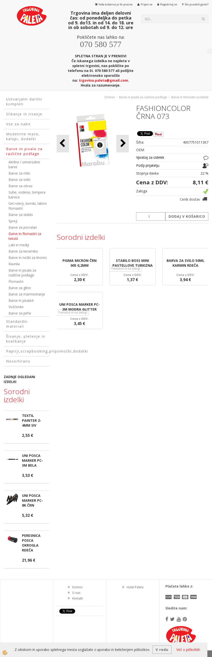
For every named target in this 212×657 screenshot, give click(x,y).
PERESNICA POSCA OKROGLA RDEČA (31, 542)
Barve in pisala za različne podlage (22, 272)
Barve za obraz (20, 186)
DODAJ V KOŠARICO (187, 216)
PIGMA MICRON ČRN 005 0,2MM (79, 263)
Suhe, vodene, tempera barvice (27, 194)
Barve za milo (19, 173)
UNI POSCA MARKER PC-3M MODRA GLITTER (79, 307)
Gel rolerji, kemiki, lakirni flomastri (28, 206)
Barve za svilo (19, 179)
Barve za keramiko (23, 251)
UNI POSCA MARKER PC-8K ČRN (32, 500)
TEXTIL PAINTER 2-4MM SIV (31, 420)
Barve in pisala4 (21, 300)
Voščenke (16, 306)
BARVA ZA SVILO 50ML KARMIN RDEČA (185, 263)
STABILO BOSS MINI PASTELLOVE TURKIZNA (132, 263)
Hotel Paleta (135, 587)
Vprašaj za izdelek (150, 157)
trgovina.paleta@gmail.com (103, 80)
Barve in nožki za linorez (28, 257)
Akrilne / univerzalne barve (24, 164)
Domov (110, 97)
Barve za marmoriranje (27, 294)
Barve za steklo (21, 214)
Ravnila (14, 264)
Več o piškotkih (188, 649)
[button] (122, 143)
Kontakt (77, 598)
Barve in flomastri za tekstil (25, 236)
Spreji (13, 221)
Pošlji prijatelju (147, 165)
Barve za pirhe (20, 313)
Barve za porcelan (23, 227)
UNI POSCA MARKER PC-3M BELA (32, 460)
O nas (76, 593)
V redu (162, 649)
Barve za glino (20, 287)
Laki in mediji (19, 245)
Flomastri (16, 281)
